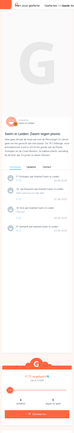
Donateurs (15, 167)
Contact (47, 167)
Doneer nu (37, 414)
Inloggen (63, 5)
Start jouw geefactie (27, 5)
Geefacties (51, 5)
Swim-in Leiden (26, 123)
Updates (31, 167)
